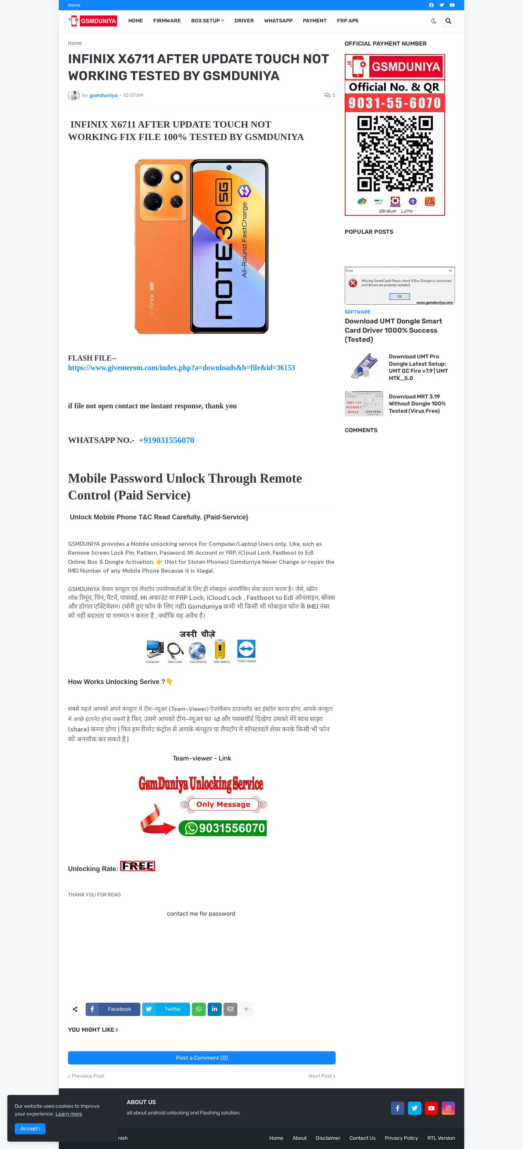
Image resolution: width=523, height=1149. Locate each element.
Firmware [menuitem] (167, 21)
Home (74, 5)
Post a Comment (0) (202, 1058)
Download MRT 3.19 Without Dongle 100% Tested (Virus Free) (417, 403)
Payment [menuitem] (315, 21)
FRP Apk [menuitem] (348, 21)
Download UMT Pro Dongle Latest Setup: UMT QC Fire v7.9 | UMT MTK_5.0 (418, 367)
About (300, 1138)
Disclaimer (328, 1138)
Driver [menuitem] (244, 21)
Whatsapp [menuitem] (278, 21)
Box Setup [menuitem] (205, 21)
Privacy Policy (401, 1138)
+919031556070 (166, 440)
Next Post (320, 1076)
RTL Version (441, 1138)
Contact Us (363, 1138)
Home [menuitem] (135, 21)
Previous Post (88, 1076)
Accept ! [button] (30, 1128)
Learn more (68, 1114)
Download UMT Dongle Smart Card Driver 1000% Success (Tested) (394, 330)
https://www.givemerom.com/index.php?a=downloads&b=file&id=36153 (181, 368)
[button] (434, 21)
